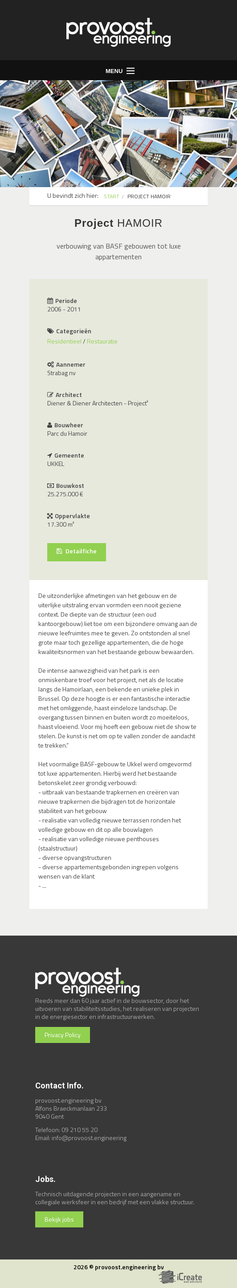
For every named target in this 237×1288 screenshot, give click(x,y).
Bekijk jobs (59, 1219)
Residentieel (64, 341)
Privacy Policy (63, 1034)
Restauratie (102, 341)
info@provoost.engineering (89, 1137)
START (111, 196)
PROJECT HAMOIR (149, 196)
